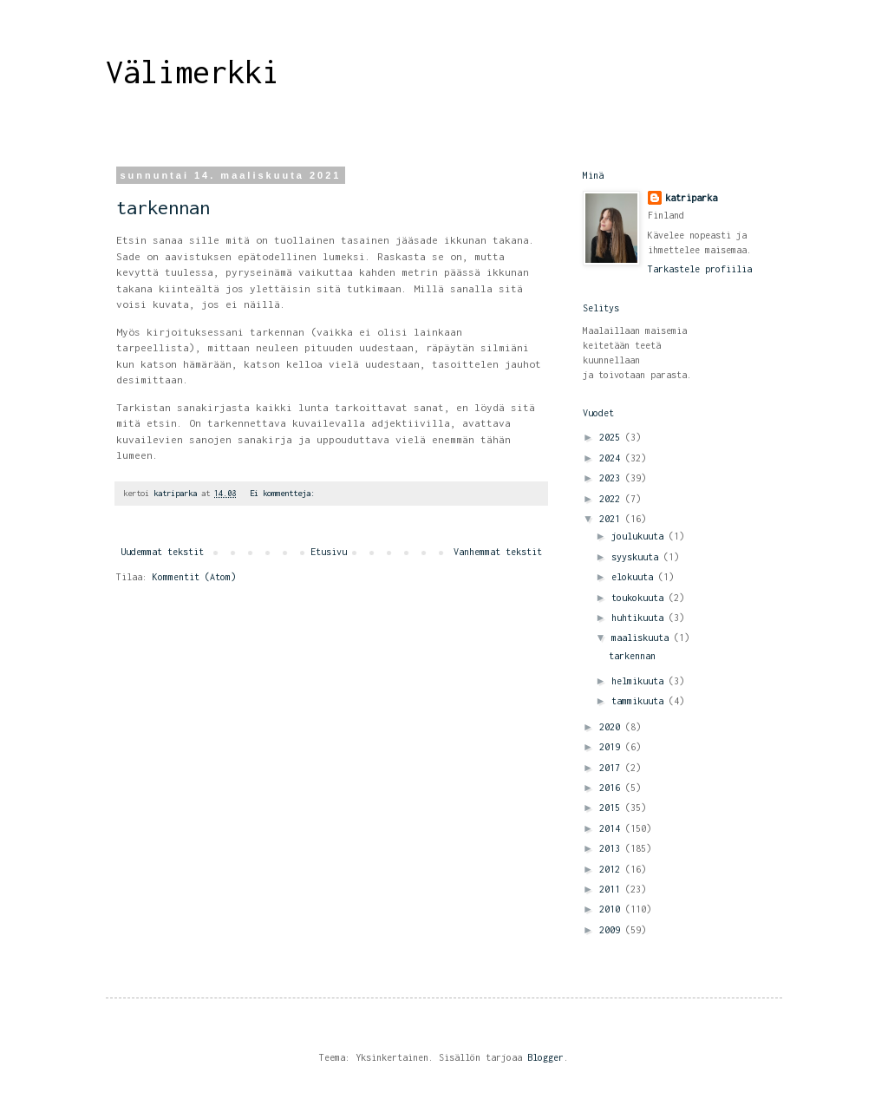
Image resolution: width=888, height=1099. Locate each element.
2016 (612, 787)
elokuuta (634, 577)
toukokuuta (640, 597)
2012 (612, 869)
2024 (612, 458)
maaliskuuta (642, 637)
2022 (612, 499)
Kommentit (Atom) (194, 577)
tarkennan (163, 207)
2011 (612, 889)
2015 (612, 807)
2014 (612, 828)
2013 (612, 848)
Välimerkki (192, 72)
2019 (612, 747)
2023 (612, 478)
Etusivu (328, 551)
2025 (612, 437)
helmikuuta (640, 681)
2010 (612, 909)
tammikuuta (640, 701)
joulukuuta (640, 536)
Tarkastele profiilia (700, 269)
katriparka (691, 198)
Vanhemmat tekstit (498, 551)
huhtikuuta (640, 617)
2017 (612, 767)
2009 (612, 930)
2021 (612, 519)
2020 (612, 727)
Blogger (545, 1057)
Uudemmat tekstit (162, 551)
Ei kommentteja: (284, 493)
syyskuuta (637, 557)
